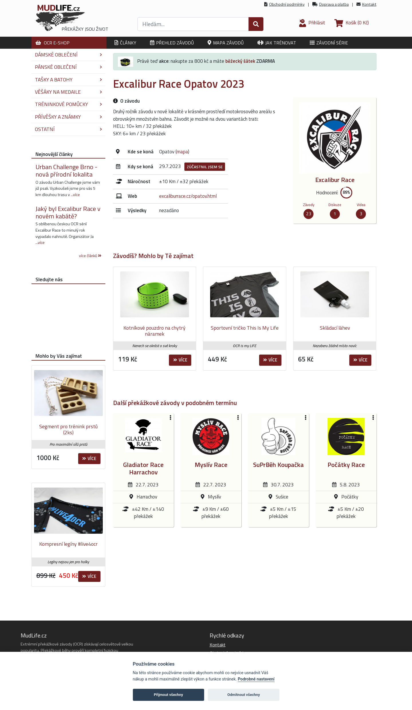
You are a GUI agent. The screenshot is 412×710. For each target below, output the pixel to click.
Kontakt (369, 4)
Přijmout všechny (168, 695)
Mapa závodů (226, 42)
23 (308, 213)
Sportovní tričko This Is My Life (245, 328)
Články (125, 42)
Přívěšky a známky (68, 117)
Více (180, 360)
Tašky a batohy (68, 79)
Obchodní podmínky (287, 4)
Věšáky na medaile (68, 92)
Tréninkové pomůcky (68, 104)
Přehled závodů (172, 42)
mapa (182, 151)
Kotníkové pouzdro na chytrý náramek (154, 331)
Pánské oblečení (68, 67)
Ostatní (68, 129)
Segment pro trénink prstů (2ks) (68, 430)
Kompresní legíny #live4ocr (68, 544)
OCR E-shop (53, 42)
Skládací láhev (335, 328)
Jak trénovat (276, 42)
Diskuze (334, 205)
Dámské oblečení (68, 54)
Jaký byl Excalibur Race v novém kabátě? (68, 212)
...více (75, 194)
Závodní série (329, 42)
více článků (90, 256)
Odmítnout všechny (243, 695)
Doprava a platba (334, 4)
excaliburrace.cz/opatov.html (188, 196)
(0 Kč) (351, 22)
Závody (308, 205)
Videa (361, 205)
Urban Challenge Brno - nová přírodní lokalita (66, 170)
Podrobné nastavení (256, 679)
